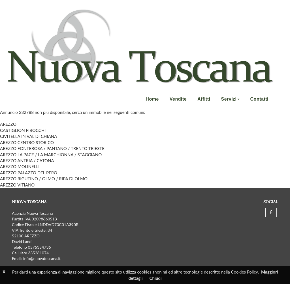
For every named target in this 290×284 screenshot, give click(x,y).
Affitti (203, 99)
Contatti (259, 99)
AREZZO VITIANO (17, 184)
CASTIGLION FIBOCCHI (23, 130)
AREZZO (8, 124)
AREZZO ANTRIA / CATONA (27, 160)
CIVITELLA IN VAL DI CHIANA (28, 136)
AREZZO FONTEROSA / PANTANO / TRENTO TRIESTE (52, 148)
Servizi (230, 99)
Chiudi (156, 278)
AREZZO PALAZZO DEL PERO (28, 172)
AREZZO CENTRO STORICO (27, 142)
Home (152, 99)
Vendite (178, 99)
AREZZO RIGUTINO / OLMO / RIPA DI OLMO (44, 178)
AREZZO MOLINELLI (19, 166)
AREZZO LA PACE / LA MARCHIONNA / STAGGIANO (51, 154)
